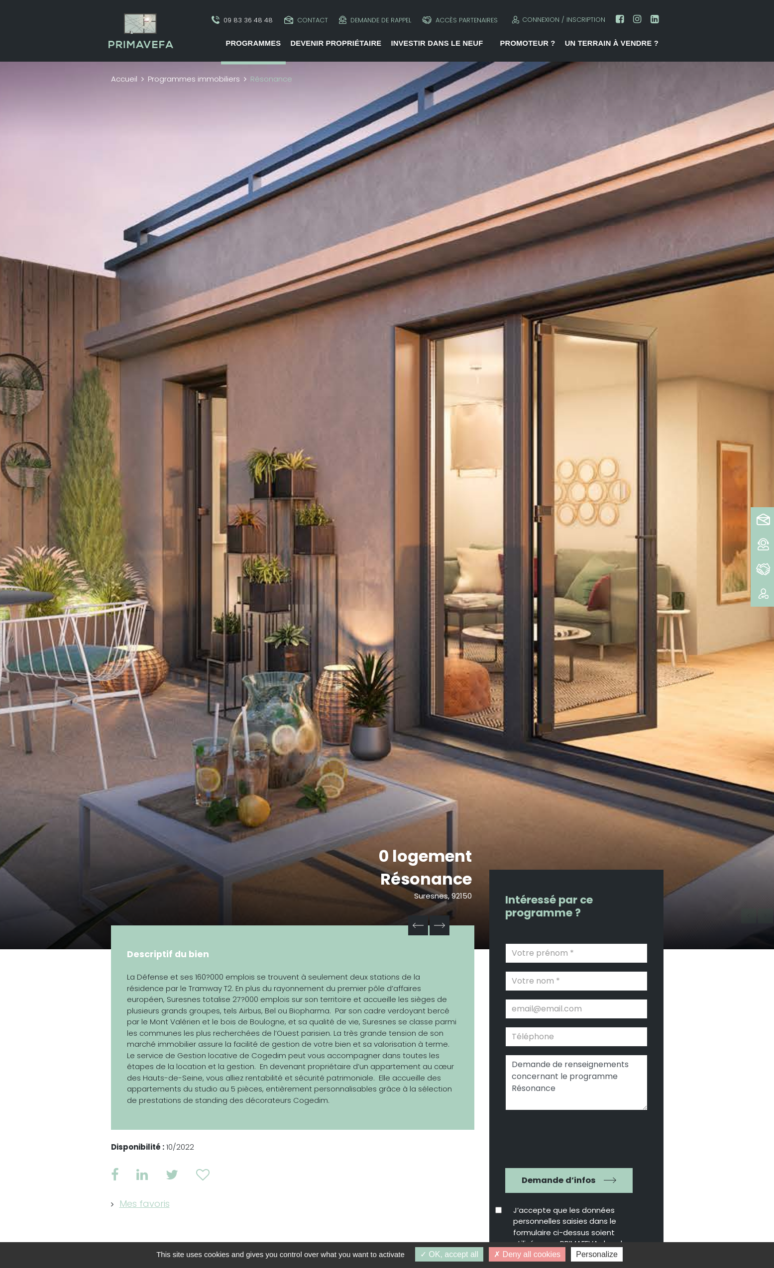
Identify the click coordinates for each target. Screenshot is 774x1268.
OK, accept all (449, 1254)
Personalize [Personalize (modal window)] (597, 1254)
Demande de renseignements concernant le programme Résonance (576, 1082)
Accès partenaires (460, 20)
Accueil (124, 79)
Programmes (253, 43)
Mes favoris (144, 1203)
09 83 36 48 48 (242, 20)
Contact (306, 20)
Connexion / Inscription (557, 19)
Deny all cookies (527, 1254)
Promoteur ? (527, 43)
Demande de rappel (375, 20)
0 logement (425, 856)
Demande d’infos (559, 1180)
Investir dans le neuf (437, 43)
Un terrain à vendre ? (612, 43)
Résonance (426, 879)
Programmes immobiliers (194, 79)
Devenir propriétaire (335, 43)
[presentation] (569, 1137)
